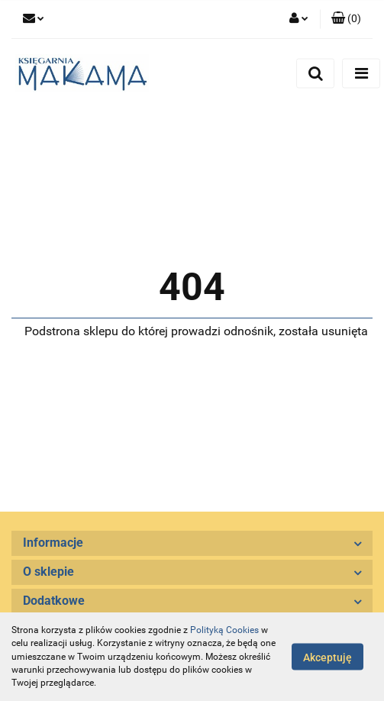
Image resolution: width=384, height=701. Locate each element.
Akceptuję (327, 657)
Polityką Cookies (224, 630)
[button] (346, 19)
